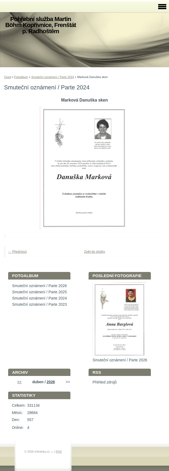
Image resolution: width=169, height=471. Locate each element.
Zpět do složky (94, 252)
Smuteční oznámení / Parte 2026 (39, 286)
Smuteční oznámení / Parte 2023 (39, 304)
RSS (59, 451)
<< (19, 382)
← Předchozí (17, 252)
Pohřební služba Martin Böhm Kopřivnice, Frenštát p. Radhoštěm (40, 25)
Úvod (7, 77)
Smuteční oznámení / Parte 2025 (39, 292)
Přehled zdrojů (105, 382)
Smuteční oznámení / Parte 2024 (52, 77)
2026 (51, 382)
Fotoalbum (21, 77)
